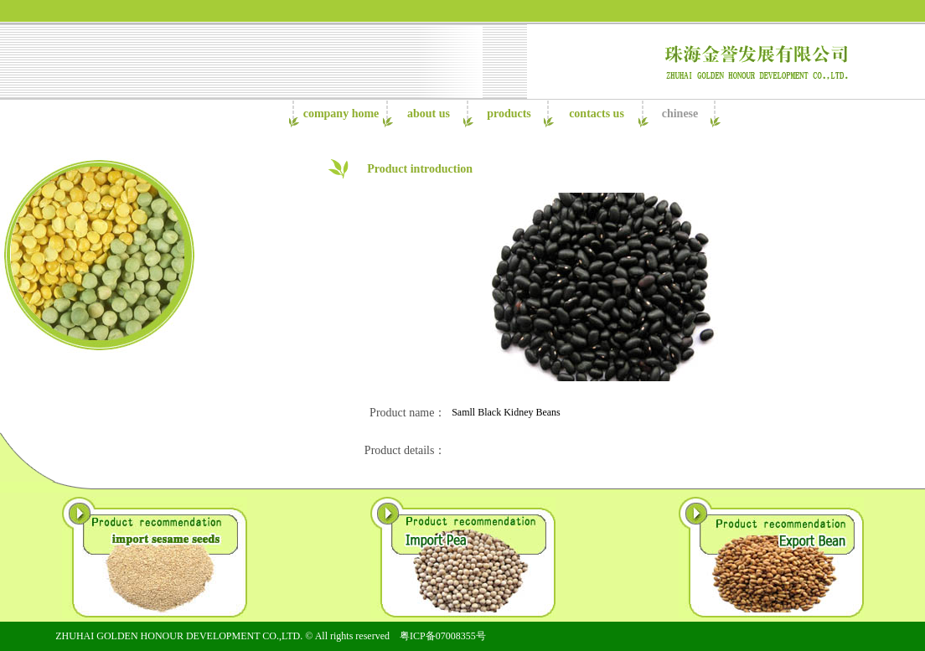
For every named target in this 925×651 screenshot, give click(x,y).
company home (341, 113)
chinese (680, 113)
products (509, 113)
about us (428, 113)
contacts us (596, 113)
